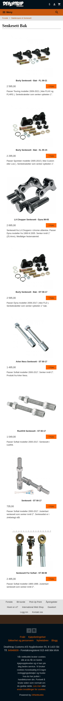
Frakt (22, 637)
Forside (5, 18)
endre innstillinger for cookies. (31, 689)
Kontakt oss (37, 612)
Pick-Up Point (35, 602)
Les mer (37, 686)
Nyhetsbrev (43, 640)
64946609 (13, 650)
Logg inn (24, 612)
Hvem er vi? (12, 607)
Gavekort (52, 607)
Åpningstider (51, 602)
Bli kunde (21, 602)
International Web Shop (33, 607)
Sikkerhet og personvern (21, 640)
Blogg (54, 640)
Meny (7, 12)
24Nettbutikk (38, 695)
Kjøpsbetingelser (37, 637)
